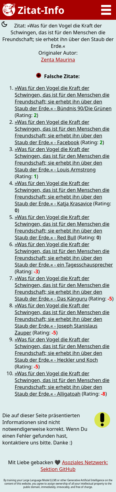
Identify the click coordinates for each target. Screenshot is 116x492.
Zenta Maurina (58, 59)
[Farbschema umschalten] (4, 24)
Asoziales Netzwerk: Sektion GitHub (74, 466)
